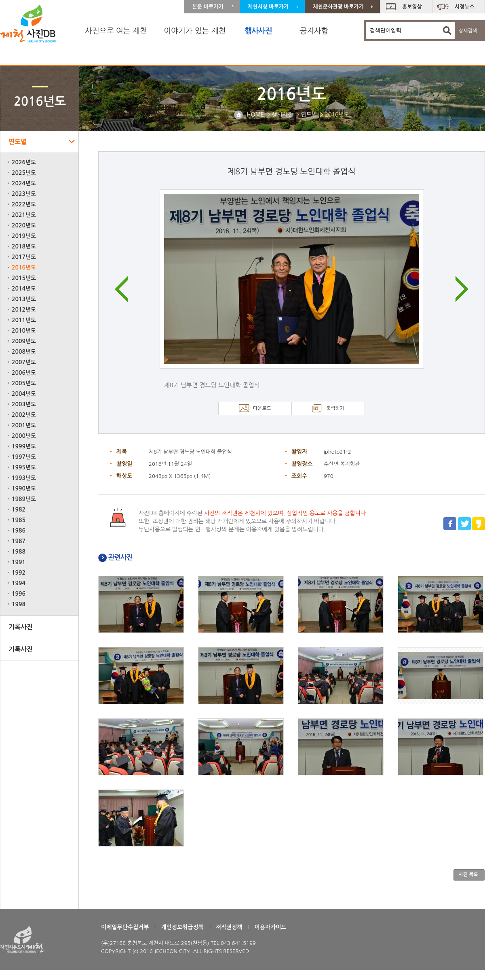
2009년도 (24, 341)
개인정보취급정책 (182, 927)
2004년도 (24, 394)
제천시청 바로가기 (268, 6)
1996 (18, 593)
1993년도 (24, 478)
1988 (18, 551)
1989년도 (24, 499)
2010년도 (24, 330)
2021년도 (24, 215)
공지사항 (313, 31)
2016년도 (24, 267)
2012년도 (24, 309)
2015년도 (24, 278)
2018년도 (24, 246)
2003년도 (24, 404)
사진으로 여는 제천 (116, 31)
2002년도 (24, 415)
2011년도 (24, 320)
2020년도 (24, 225)
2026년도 (24, 162)
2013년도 (24, 299)
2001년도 (24, 425)
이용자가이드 (271, 927)
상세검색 (468, 30)
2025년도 (24, 173)
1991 (18, 562)
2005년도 (24, 383)
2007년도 (24, 362)
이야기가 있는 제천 (195, 31)
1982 (18, 509)
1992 (18, 572)
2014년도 (24, 288)
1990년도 (24, 488)
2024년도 (24, 183)
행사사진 (258, 31)
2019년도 (24, 236)
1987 (18, 541)
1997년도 (24, 457)
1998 (18, 604)
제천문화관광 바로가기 (338, 6)
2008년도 (24, 351)
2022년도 (24, 204)
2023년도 (24, 194)
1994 (18, 583)
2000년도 (24, 436)
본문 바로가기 (208, 6)
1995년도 (24, 467)
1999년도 (24, 446)
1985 (18, 520)
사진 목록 (468, 874)
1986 (18, 530)
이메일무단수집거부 (125, 927)
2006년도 (24, 373)
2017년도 (24, 257)
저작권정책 (229, 927)
